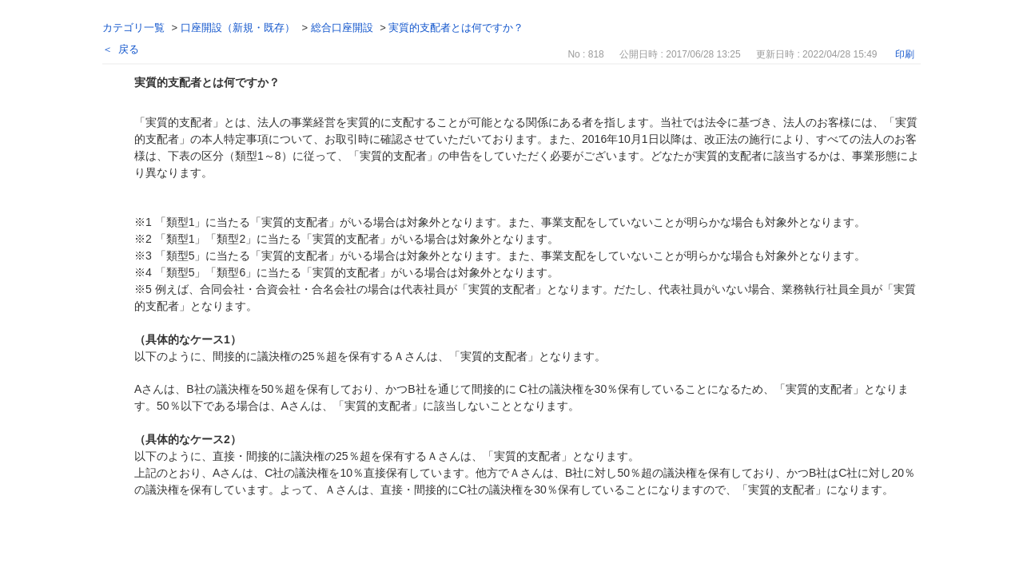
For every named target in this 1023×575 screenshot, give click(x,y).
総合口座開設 (342, 28)
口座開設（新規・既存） (238, 28)
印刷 (904, 54)
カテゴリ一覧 (133, 28)
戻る (128, 49)
